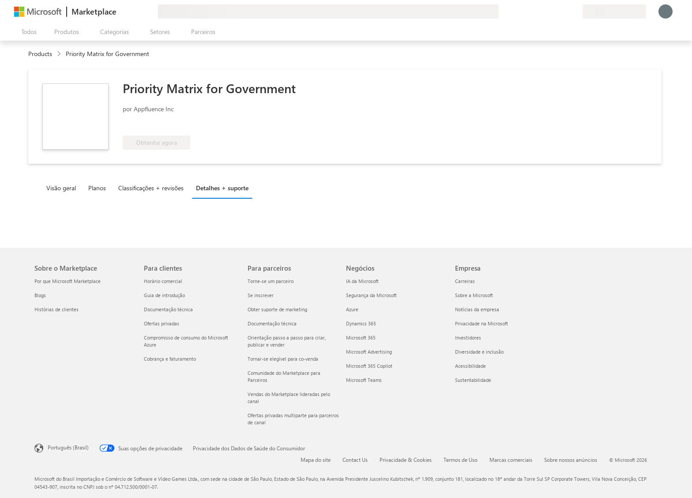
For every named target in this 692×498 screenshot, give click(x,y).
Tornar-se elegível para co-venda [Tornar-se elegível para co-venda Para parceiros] (283, 358)
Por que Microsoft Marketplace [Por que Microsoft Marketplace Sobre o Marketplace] (67, 281)
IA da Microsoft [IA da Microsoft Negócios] (362, 281)
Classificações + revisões (151, 188)
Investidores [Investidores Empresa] (468, 337)
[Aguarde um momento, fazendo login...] (665, 11)
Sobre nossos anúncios (570, 459)
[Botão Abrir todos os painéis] (27, 32)
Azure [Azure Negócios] (352, 309)
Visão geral (61, 188)
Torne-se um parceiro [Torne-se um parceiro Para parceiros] (270, 281)
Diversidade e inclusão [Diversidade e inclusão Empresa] (479, 351)
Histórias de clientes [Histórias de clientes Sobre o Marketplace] (56, 309)
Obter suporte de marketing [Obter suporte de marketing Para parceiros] (277, 309)
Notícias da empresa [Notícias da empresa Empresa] (477, 309)
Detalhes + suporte (222, 188)
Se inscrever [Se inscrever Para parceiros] (261, 295)
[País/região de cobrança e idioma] (614, 11)
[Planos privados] (575, 11)
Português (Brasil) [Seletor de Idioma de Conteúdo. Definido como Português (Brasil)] (68, 447)
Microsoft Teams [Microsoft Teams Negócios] (364, 380)
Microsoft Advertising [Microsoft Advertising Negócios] (369, 351)
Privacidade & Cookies (406, 459)
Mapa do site (316, 459)
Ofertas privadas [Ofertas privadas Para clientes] (161, 323)
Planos (97, 188)
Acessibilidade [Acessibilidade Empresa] (470, 365)
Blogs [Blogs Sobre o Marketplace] (40, 295)
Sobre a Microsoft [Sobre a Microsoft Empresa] (474, 295)
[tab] (63, 187)
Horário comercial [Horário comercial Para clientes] (163, 281)
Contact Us (355, 459)
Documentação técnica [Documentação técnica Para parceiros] (272, 323)
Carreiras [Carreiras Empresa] (465, 281)
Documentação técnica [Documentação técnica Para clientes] (168, 309)
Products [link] (40, 53)
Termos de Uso (461, 459)
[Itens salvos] (564, 11)
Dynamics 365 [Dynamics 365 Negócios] (361, 323)
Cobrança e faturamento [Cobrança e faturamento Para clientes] (170, 358)
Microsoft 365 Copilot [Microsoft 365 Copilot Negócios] (369, 365)
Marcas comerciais (510, 459)
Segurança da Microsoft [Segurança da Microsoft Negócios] (371, 295)
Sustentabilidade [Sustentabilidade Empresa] (473, 380)
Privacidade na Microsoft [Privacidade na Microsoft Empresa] (481, 323)
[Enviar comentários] (543, 11)
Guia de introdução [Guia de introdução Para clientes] (164, 295)
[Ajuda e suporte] (554, 11)
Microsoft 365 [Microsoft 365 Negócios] (361, 337)
